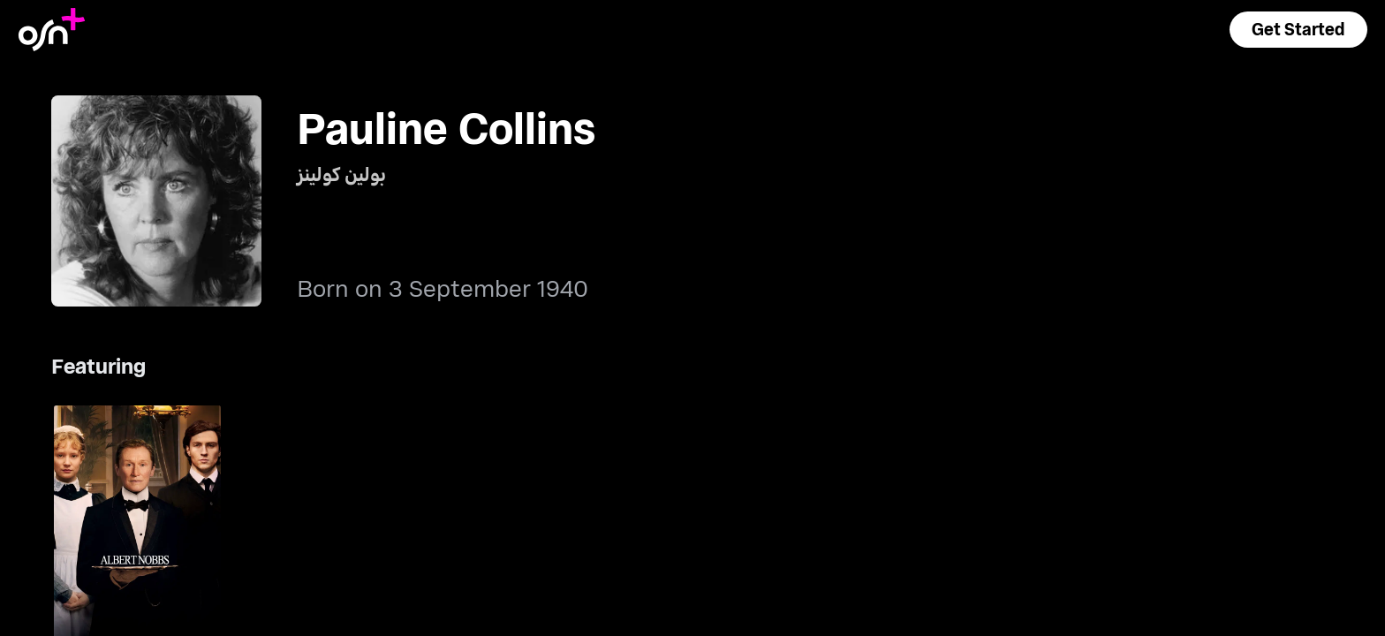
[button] (1298, 29)
